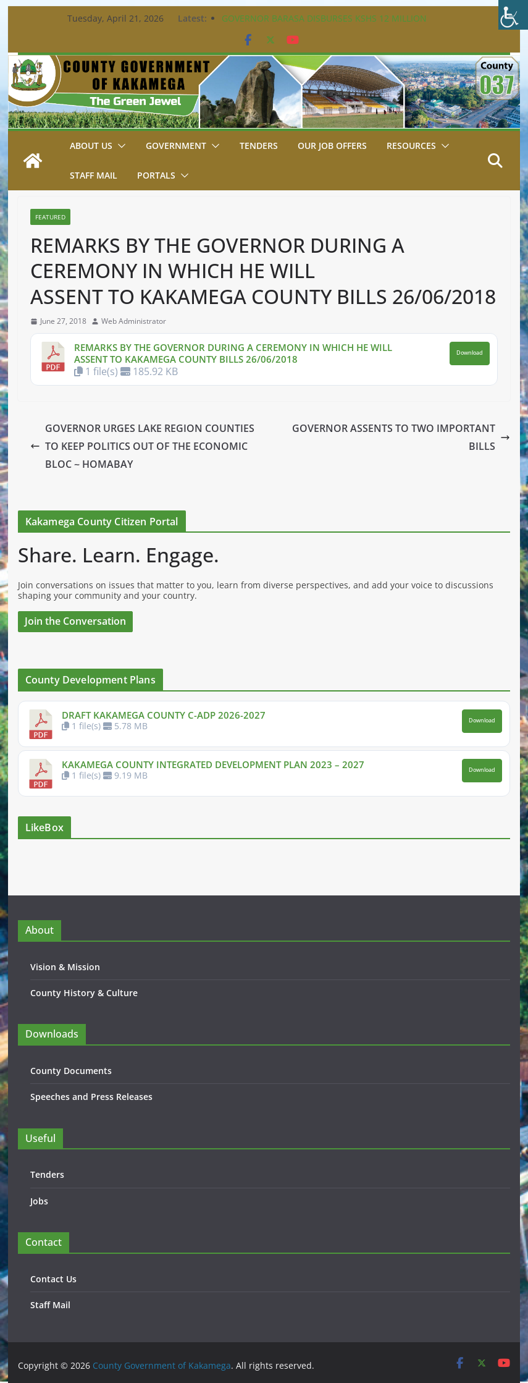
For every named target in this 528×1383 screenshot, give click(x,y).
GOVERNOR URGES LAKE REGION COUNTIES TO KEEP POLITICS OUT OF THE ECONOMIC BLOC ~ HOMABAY (142, 446)
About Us (91, 145)
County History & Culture (84, 993)
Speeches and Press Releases (91, 1096)
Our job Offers (332, 145)
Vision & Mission (65, 967)
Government (176, 145)
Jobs (39, 1201)
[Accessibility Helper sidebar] (513, 15)
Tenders (259, 145)
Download (469, 353)
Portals (156, 175)
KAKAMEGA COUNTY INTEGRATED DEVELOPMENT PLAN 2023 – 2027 (213, 764)
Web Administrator (133, 321)
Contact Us (53, 1279)
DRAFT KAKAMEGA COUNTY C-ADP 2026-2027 (164, 715)
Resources (411, 145)
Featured (50, 217)
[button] (119, 145)
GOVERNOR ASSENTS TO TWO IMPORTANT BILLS (401, 437)
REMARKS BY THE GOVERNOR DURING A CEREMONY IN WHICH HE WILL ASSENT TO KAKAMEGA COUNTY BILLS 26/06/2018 (233, 353)
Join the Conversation (75, 621)
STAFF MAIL (93, 175)
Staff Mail (50, 1305)
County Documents (71, 1070)
